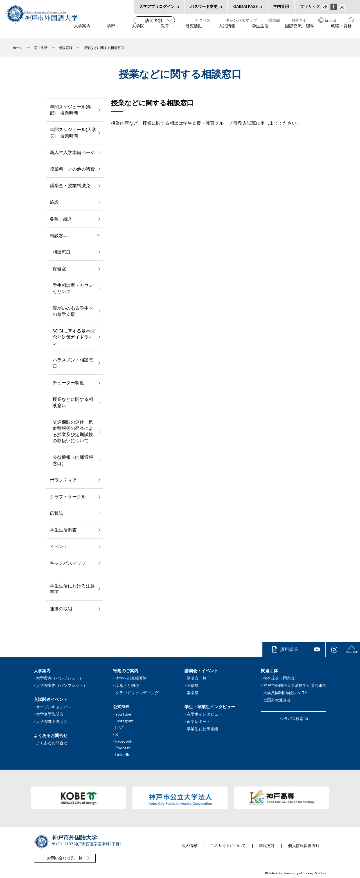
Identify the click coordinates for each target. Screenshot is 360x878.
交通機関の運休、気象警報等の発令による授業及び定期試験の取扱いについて (73, 431)
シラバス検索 (291, 718)
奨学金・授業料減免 (70, 185)
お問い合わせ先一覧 (64, 857)
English (328, 20)
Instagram (124, 720)
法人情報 (189, 846)
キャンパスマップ (241, 20)
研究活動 (193, 31)
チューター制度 (68, 382)
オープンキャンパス (53, 706)
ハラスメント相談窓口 (73, 362)
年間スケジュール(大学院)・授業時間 (73, 132)
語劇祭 (193, 685)
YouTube (123, 714)
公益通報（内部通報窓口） (73, 460)
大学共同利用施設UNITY (285, 692)
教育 (165, 31)
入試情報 (227, 31)
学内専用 (281, 6)
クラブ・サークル (68, 496)
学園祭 (193, 692)
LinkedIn (122, 754)
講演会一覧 (196, 678)
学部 (111, 31)
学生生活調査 (63, 529)
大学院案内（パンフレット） (61, 685)
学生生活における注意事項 (72, 589)
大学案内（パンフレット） (59, 678)
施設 (54, 202)
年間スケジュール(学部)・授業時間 (71, 109)
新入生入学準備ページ (72, 152)
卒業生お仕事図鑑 (202, 728)
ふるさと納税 (127, 685)
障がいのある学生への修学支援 (73, 311)
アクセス (202, 20)
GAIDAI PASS (245, 6)
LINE (119, 727)
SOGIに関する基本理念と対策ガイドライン (74, 337)
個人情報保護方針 (304, 846)
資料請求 (289, 649)
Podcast (122, 747)
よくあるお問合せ (52, 742)
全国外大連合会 (277, 700)
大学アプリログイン (157, 6)
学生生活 (260, 31)
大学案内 (82, 31)
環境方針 (267, 846)
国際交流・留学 (299, 31)
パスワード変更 (204, 6)
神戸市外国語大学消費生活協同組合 (294, 685)
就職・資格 (341, 31)
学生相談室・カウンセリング (73, 288)
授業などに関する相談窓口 (73, 402)
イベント (59, 546)
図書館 (274, 20)
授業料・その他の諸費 (72, 168)
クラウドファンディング (137, 692)
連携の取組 (61, 608)
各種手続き (61, 218)
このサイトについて (228, 846)
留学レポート (198, 721)
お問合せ (299, 20)
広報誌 (56, 513)
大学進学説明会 (50, 714)
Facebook (123, 741)
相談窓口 (62, 251)
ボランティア (63, 479)
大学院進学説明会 (52, 721)
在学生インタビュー (204, 714)
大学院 (138, 31)
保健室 (59, 268)
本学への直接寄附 (131, 678)
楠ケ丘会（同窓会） (281, 678)
